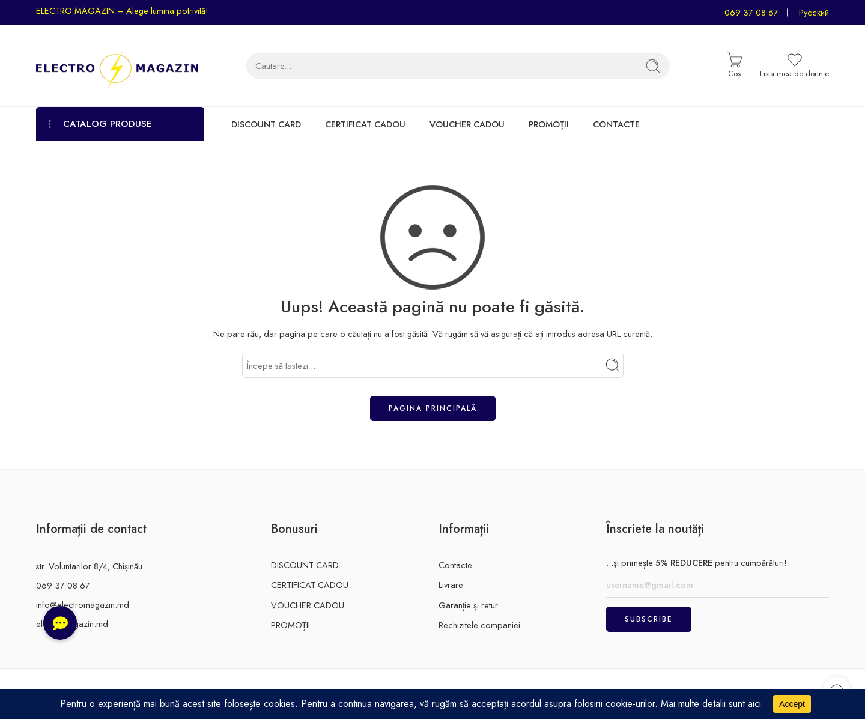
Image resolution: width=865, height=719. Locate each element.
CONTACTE (616, 124)
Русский (814, 12)
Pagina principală (433, 408)
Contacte (455, 565)
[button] (60, 623)
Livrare (451, 584)
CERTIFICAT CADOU (365, 124)
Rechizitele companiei (479, 625)
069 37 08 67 (751, 12)
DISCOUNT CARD (266, 124)
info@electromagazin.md (82, 604)
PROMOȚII (549, 124)
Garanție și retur (468, 605)
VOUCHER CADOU (467, 124)
